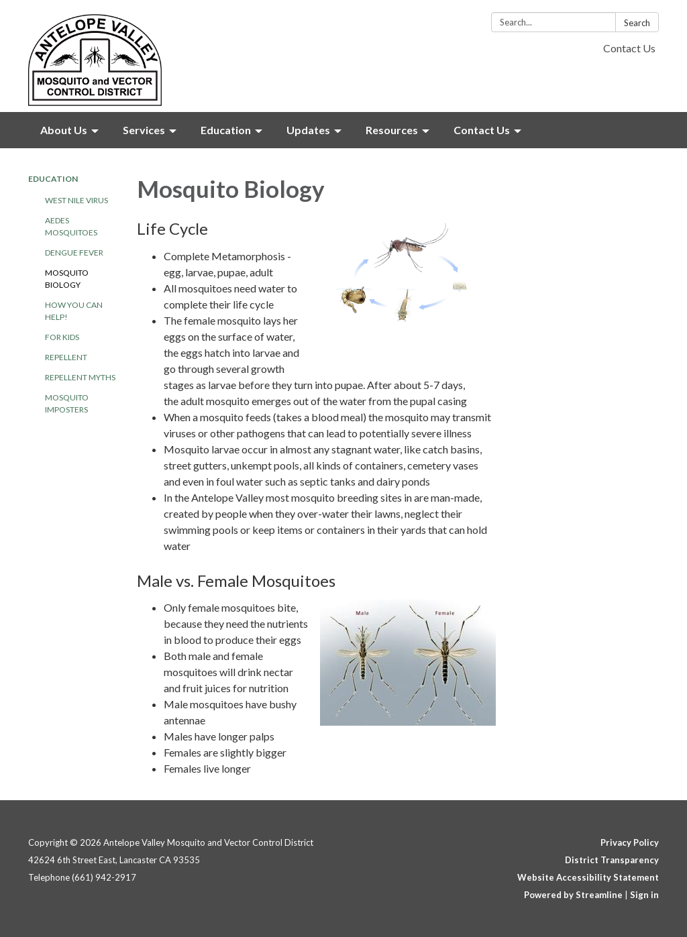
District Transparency (612, 860)
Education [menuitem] (226, 129)
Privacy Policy (629, 842)
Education (53, 179)
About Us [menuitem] (63, 129)
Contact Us (629, 48)
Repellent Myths (80, 377)
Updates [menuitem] (308, 129)
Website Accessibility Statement (588, 877)
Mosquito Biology (67, 279)
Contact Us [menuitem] (482, 129)
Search (637, 22)
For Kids (62, 337)
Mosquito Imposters (67, 403)
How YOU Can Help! (74, 311)
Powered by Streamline (573, 894)
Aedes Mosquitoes (71, 226)
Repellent (66, 357)
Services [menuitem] (144, 129)
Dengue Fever (74, 252)
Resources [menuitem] (392, 129)
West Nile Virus (76, 200)
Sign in (644, 894)
